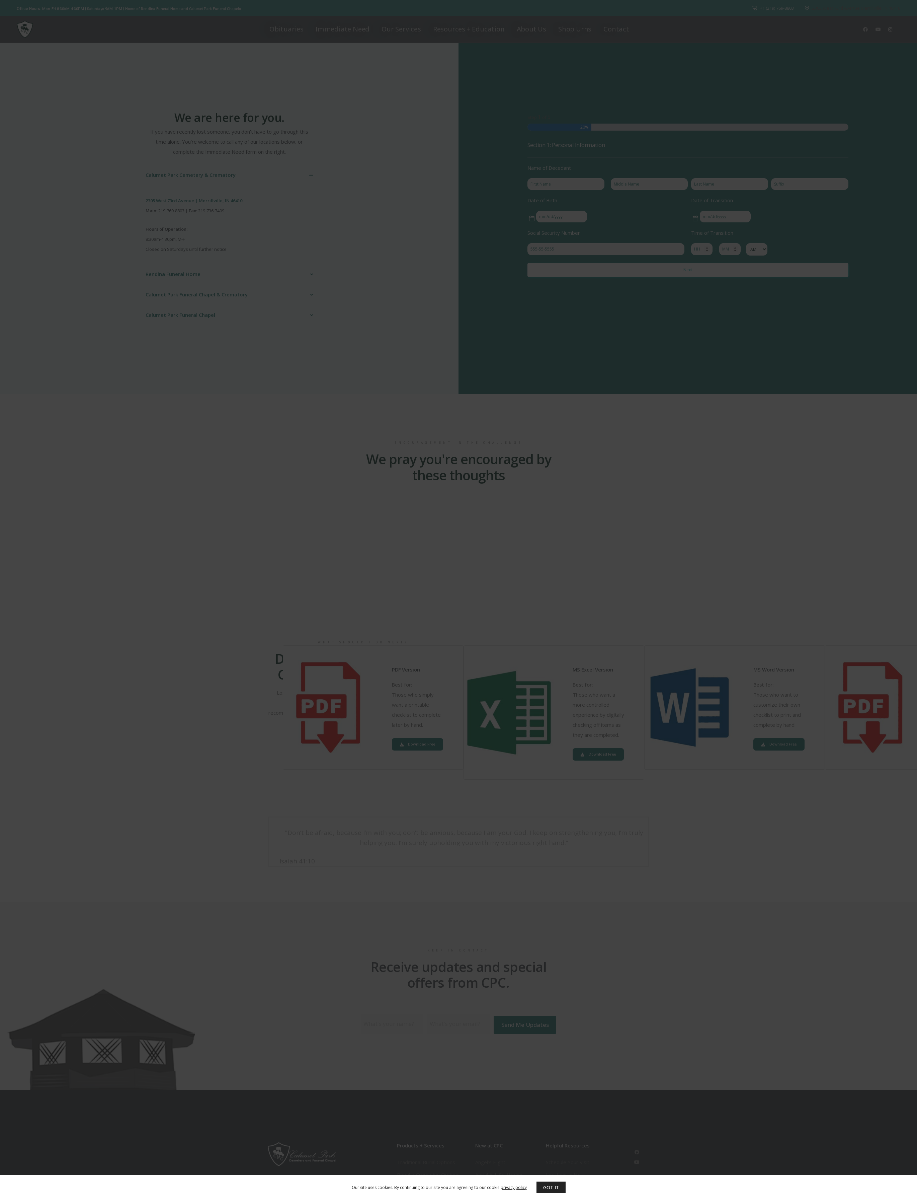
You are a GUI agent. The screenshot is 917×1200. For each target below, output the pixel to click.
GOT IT (551, 1187)
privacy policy (514, 1187)
